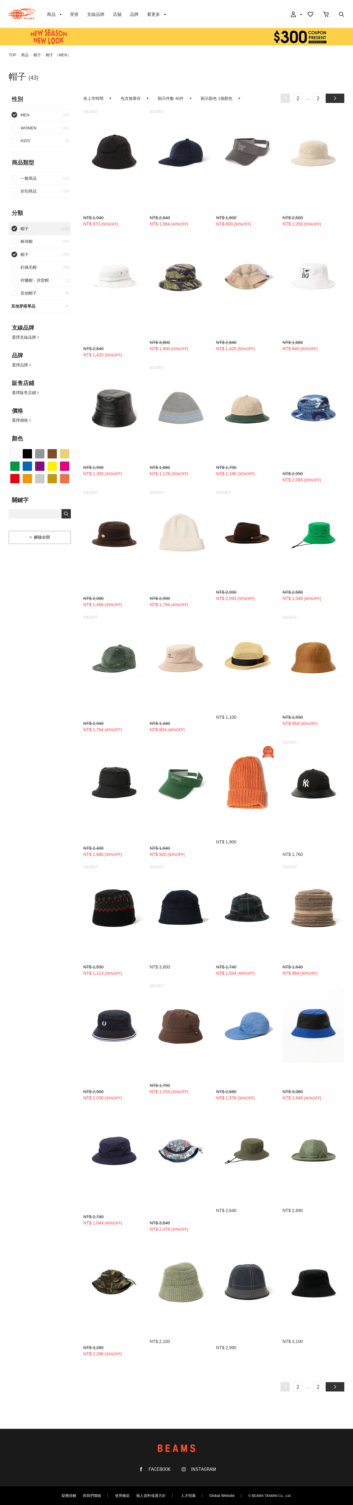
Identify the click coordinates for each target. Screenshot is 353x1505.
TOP (12, 55)
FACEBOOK (159, 1469)
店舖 (117, 14)
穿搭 (74, 14)
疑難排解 (69, 1495)
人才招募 (188, 1495)
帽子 (37, 55)
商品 (25, 55)
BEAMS (21, 14)
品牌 (134, 14)
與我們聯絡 (92, 1495)
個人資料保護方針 (151, 1495)
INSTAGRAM (203, 1469)
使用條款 (122, 1495)
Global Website (222, 1495)
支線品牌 (95, 14)
